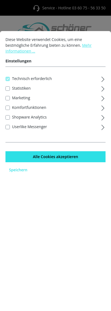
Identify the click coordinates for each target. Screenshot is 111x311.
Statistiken (21, 95)
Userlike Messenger (29, 134)
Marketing (21, 105)
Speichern (18, 177)
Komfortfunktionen (29, 114)
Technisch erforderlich (32, 86)
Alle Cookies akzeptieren (55, 164)
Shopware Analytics (29, 124)
